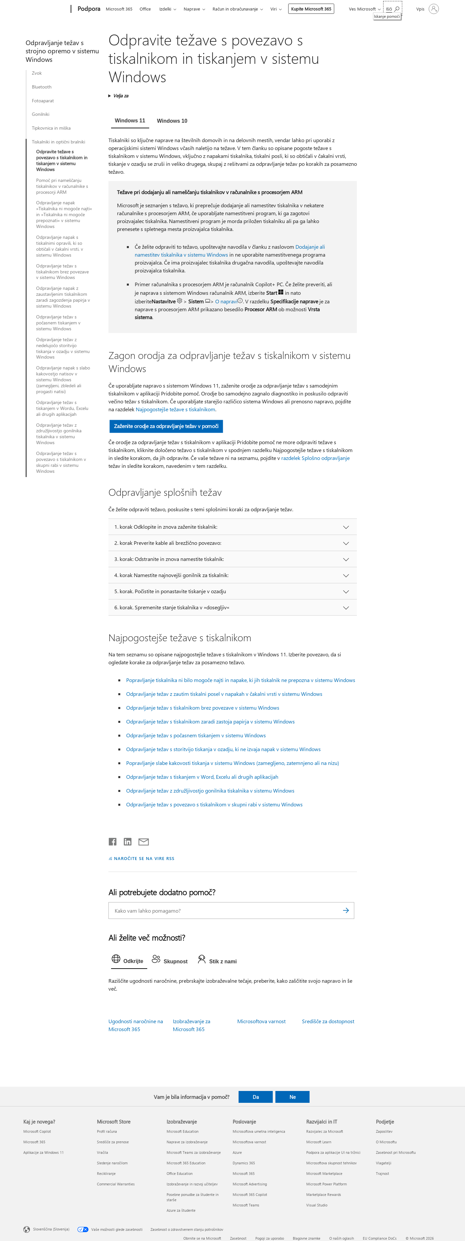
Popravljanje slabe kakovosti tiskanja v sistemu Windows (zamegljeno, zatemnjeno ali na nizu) (232, 762)
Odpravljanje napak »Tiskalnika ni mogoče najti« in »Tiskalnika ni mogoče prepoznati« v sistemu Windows (64, 214)
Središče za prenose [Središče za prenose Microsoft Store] (113, 1141)
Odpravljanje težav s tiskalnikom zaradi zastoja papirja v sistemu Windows (210, 721)
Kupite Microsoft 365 (311, 9)
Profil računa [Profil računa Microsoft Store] (107, 1131)
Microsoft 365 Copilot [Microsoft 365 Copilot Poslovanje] (250, 1194)
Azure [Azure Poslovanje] (237, 1152)
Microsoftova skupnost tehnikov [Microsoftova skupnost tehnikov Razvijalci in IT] (331, 1162)
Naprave (192, 9)
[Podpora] (88, 9)
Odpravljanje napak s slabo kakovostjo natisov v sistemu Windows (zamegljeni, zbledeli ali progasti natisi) (63, 379)
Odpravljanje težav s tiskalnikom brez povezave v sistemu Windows (62, 272)
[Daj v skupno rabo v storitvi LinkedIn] (125, 840)
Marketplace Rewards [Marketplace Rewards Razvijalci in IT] (323, 1194)
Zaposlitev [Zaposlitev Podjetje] (384, 1131)
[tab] (130, 121)
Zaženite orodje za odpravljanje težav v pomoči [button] (166, 425)
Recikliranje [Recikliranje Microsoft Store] (106, 1173)
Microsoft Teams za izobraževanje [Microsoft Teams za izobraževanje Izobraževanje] (194, 1152)
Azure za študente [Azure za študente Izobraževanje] (181, 1210)
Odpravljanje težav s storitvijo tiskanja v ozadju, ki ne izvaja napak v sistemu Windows (223, 749)
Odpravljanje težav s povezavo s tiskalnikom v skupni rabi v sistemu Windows (61, 462)
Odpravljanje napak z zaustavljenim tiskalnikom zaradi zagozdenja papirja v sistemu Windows (63, 297)
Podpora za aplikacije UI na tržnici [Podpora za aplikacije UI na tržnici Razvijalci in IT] (333, 1152)
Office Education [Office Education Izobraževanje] (180, 1173)
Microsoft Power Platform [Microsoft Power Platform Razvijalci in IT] (326, 1183)
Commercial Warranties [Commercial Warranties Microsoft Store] (116, 1183)
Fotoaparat (43, 101)
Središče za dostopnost (328, 1021)
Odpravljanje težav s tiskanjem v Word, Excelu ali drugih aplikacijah (202, 776)
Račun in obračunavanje (235, 9)
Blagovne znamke (306, 1238)
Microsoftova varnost (261, 1021)
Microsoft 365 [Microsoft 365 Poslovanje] (244, 1173)
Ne (293, 1097)
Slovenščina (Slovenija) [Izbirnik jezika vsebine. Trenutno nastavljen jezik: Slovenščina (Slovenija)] (51, 1229)
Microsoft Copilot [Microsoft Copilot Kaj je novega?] (37, 1131)
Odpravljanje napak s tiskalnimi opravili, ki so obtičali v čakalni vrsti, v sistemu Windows (59, 246)
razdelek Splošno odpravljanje (315, 457)
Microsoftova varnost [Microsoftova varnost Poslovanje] (249, 1141)
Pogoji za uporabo (269, 1238)
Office (145, 9)
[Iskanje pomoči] (392, 8)
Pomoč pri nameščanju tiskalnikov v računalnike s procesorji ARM (62, 186)
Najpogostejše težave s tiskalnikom (175, 409)
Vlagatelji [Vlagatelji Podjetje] (383, 1162)
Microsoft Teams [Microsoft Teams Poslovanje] (246, 1205)
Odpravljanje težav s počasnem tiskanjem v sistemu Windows (58, 323)
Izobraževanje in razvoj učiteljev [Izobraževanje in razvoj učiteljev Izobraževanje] (192, 1183)
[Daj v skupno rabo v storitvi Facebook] (113, 840)
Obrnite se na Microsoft (202, 1238)
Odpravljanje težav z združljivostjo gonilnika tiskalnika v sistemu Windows (58, 434)
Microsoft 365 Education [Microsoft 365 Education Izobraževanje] (186, 1162)
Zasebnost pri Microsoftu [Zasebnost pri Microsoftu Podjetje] (396, 1152)
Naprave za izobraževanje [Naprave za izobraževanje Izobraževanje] (187, 1141)
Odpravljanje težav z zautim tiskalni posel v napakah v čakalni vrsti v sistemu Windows (224, 693)
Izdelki (165, 9)
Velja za (120, 95)
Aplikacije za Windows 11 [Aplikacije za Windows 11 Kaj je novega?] (43, 1152)
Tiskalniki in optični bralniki (58, 142)
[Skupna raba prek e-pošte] (140, 840)
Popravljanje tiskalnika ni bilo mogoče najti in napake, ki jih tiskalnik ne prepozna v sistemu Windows (240, 679)
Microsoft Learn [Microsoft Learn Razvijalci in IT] (318, 1141)
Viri (273, 9)
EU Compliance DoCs (380, 1238)
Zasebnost (238, 1238)
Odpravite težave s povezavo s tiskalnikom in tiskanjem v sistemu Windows (61, 160)
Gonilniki (40, 114)
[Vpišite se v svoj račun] (427, 9)
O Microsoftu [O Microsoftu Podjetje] (386, 1141)
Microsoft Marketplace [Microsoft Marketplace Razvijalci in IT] (324, 1173)
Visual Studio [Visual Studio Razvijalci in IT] (316, 1205)
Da (256, 1097)
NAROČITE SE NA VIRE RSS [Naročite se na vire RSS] (144, 858)
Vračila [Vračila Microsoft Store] (102, 1152)
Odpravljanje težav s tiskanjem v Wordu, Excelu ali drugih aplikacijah (62, 408)
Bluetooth (42, 87)
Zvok (37, 73)
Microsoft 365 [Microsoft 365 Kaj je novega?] (34, 1141)
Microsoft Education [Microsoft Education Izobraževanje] (182, 1131)
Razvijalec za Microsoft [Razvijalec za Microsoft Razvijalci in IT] (324, 1131)
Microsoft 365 (119, 9)
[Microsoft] (45, 9)
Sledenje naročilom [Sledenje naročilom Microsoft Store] (112, 1162)
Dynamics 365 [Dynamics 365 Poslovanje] (244, 1162)
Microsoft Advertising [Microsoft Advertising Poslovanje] (250, 1183)
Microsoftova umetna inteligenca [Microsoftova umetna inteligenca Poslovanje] (259, 1131)
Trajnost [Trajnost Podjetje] (382, 1173)
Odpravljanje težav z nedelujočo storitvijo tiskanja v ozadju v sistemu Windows (63, 348)
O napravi (226, 301)
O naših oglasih (341, 1238)
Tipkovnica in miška (51, 128)
